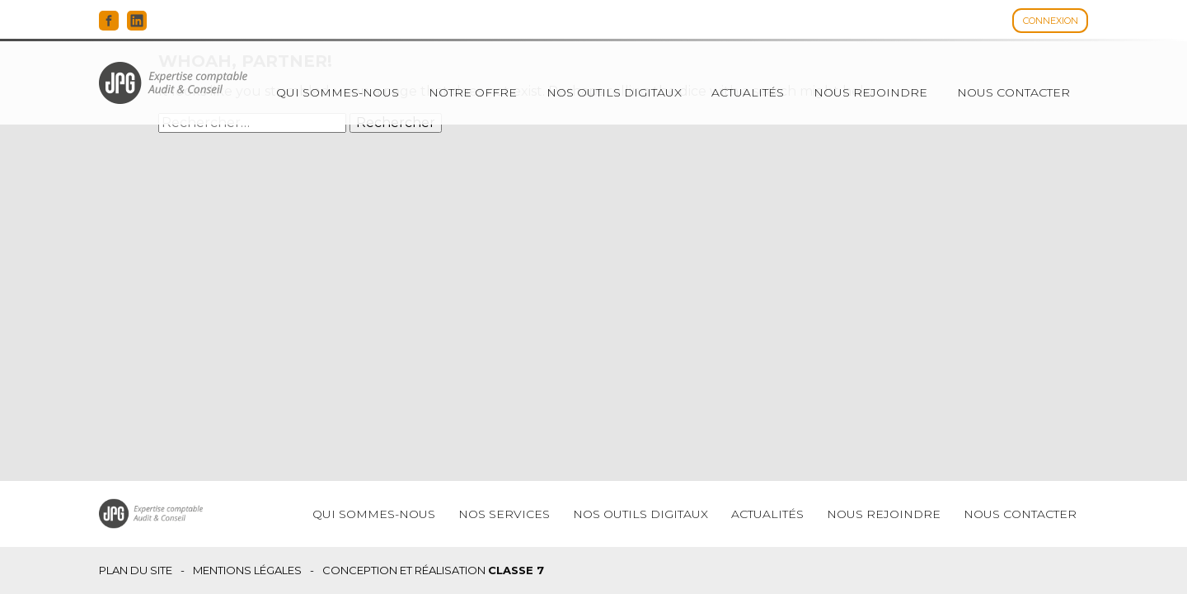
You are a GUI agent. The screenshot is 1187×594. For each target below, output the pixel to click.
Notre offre (473, 92)
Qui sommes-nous (337, 92)
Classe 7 (516, 570)
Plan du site (135, 570)
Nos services (504, 514)
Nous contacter (1013, 92)
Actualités (747, 92)
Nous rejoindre (870, 92)
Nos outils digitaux (614, 92)
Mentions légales (247, 570)
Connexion (1050, 20)
